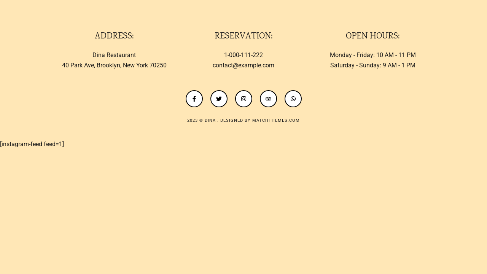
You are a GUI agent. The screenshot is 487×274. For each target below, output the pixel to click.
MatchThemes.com (276, 120)
